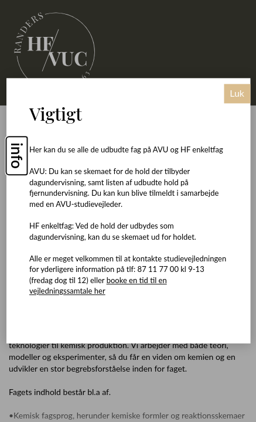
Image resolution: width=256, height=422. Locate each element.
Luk (237, 93)
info (17, 156)
